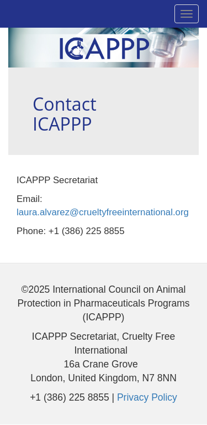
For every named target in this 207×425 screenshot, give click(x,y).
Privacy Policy (147, 397)
